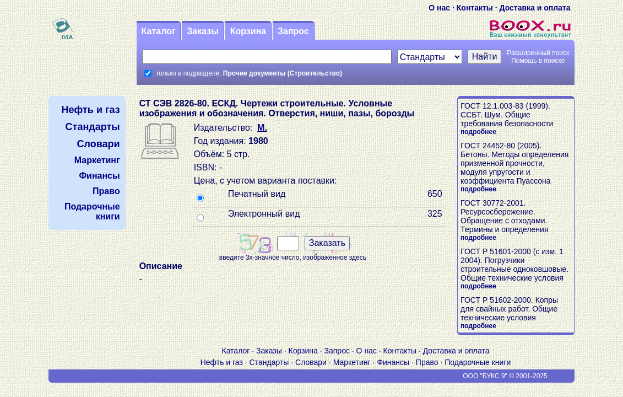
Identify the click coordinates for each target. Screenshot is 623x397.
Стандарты (269, 362)
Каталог (159, 31)
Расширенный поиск (538, 53)
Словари (311, 362)
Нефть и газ (222, 362)
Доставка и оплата (534, 7)
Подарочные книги (478, 362)
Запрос (293, 31)
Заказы (203, 31)
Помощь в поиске (538, 61)
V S (80, 376)
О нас (439, 7)
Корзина (248, 31)
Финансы (393, 362)
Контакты (475, 7)
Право (427, 362)
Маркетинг (352, 362)
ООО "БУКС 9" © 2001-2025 (505, 376)
